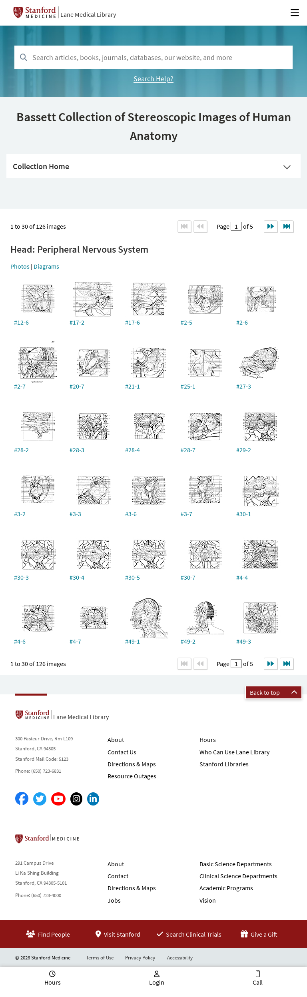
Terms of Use (100, 957)
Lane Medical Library (88, 14)
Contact (118, 876)
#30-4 (77, 577)
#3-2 (20, 514)
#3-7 (186, 514)
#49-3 (243, 641)
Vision (207, 900)
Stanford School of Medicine (93, 841)
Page (224, 226)
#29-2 (243, 450)
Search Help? (153, 78)
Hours (207, 740)
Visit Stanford (118, 934)
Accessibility (180, 957)
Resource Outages (132, 776)
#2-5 (186, 322)
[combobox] (153, 57)
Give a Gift (259, 934)
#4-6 (20, 641)
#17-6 (132, 322)
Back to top (273, 692)
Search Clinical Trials (189, 934)
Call (258, 982)
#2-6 (242, 322)
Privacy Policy (140, 957)
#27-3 (243, 386)
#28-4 (132, 450)
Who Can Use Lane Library (234, 752)
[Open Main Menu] (295, 13)
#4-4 (242, 577)
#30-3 (21, 577)
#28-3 (77, 450)
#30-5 (132, 577)
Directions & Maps (132, 764)
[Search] (23, 58)
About (116, 740)
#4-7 (75, 641)
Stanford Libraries (224, 764)
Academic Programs (226, 888)
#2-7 (20, 386)
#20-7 (77, 386)
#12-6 (21, 322)
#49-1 (132, 641)
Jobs (114, 900)
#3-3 (75, 514)
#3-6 (131, 514)
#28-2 (21, 450)
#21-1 (132, 386)
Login (156, 982)
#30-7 (188, 577)
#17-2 (77, 322)
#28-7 (188, 450)
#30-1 (243, 514)
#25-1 (188, 386)
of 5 (247, 226)
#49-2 (188, 641)
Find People (48, 934)
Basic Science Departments (235, 864)
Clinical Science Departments (238, 876)
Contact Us (122, 752)
